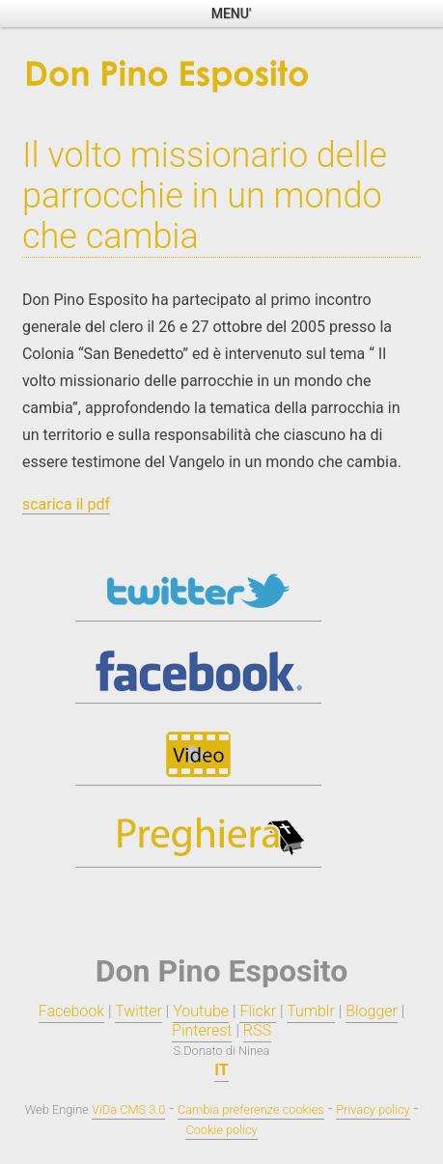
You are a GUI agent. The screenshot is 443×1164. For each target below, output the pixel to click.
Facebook (71, 1011)
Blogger (372, 1011)
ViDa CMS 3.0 (128, 1109)
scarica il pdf (66, 504)
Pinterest (202, 1030)
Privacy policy (372, 1109)
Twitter (138, 1011)
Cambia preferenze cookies (251, 1109)
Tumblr (311, 1011)
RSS (257, 1030)
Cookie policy (221, 1129)
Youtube (201, 1011)
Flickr (257, 1011)
